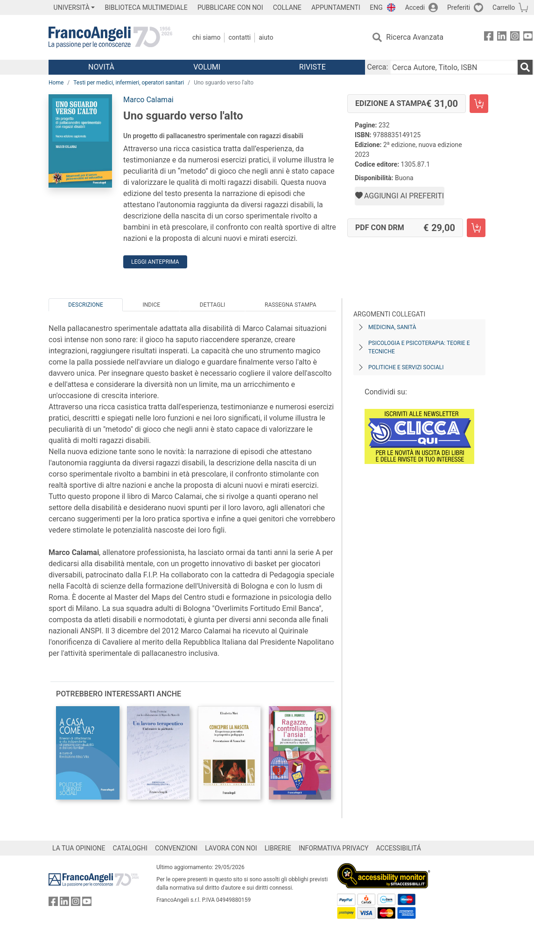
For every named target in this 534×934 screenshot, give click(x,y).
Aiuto (266, 37)
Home (56, 82)
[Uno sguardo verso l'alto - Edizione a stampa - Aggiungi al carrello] (479, 103)
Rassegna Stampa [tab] (290, 305)
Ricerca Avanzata (414, 37)
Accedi (415, 7)
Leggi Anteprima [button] (155, 262)
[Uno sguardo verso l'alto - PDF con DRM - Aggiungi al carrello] (476, 227)
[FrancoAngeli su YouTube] (528, 37)
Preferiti (458, 7)
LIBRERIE (278, 848)
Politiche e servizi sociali (405, 367)
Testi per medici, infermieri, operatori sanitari (128, 82)
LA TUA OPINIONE (78, 848)
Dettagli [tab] (212, 305)
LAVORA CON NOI (231, 848)
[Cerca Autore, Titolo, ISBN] (454, 67)
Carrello (503, 7)
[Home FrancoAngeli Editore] (110, 37)
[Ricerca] (525, 67)
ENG (376, 7)
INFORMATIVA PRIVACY (334, 848)
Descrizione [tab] (85, 305)
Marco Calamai (148, 99)
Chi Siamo (206, 37)
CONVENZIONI (176, 848)
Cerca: (377, 67)
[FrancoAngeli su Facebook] (488, 37)
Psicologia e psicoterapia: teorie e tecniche (419, 347)
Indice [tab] (151, 305)
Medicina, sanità (392, 327)
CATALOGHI (130, 848)
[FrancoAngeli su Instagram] (515, 37)
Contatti (239, 37)
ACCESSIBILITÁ (398, 848)
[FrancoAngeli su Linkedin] (501, 37)
